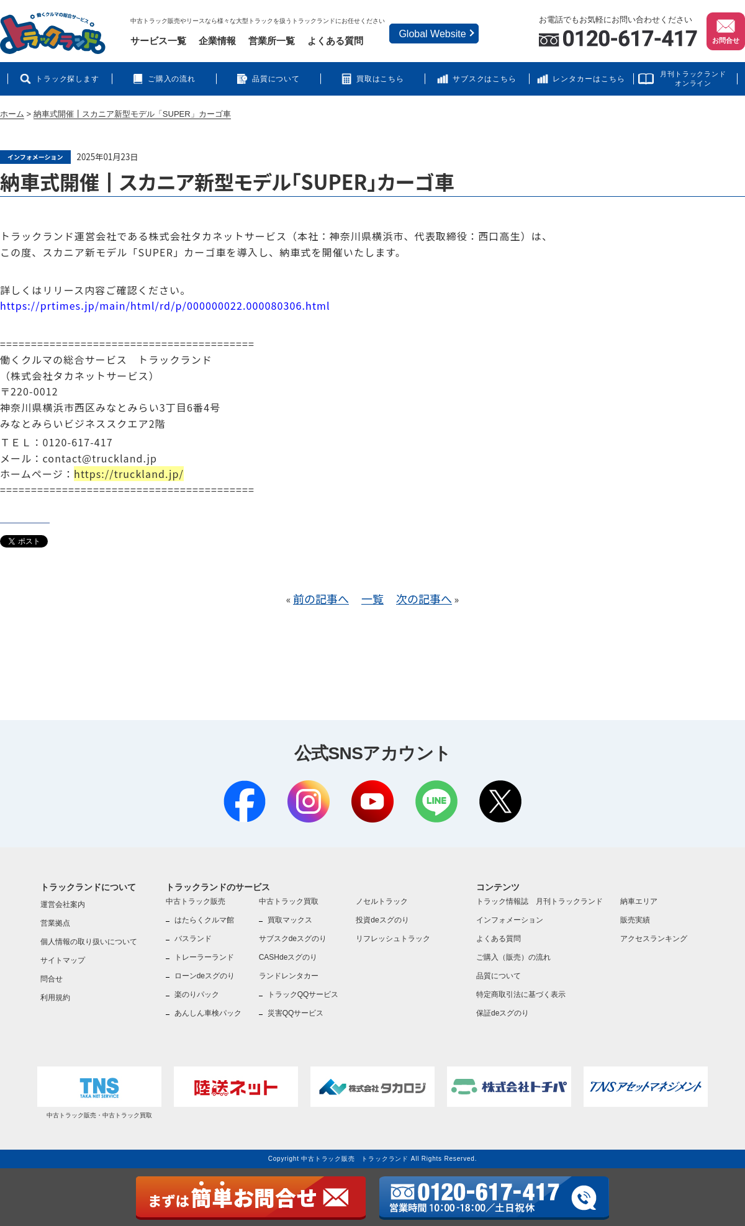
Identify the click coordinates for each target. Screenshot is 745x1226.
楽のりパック (196, 994)
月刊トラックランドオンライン (693, 78)
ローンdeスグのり (204, 975)
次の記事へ (424, 598)
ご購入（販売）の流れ (513, 957)
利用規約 (55, 997)
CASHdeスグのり (288, 957)
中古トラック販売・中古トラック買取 (99, 1092)
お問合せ (725, 30)
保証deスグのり (502, 1013)
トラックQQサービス (303, 994)
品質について (276, 78)
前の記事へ (321, 598)
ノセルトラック (382, 901)
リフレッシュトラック (393, 938)
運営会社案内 (62, 904)
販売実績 (635, 920)
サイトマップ (62, 960)
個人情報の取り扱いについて (88, 941)
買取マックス (290, 920)
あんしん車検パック (208, 1013)
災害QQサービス (296, 1013)
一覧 (372, 598)
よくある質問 (335, 40)
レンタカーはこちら (589, 78)
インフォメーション (509, 920)
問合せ (51, 979)
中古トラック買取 (288, 901)
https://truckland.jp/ (129, 473)
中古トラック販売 (195, 901)
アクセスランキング (653, 938)
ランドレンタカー (288, 975)
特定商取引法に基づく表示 (521, 994)
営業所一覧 (271, 40)
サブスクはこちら (485, 78)
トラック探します (67, 78)
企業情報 (217, 40)
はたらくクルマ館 (204, 920)
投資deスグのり (382, 920)
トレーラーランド (204, 957)
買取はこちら (380, 78)
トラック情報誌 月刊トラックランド (539, 901)
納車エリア (638, 901)
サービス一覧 (158, 40)
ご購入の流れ (172, 78)
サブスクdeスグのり (293, 938)
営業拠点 (55, 923)
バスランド (193, 938)
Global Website (432, 34)
